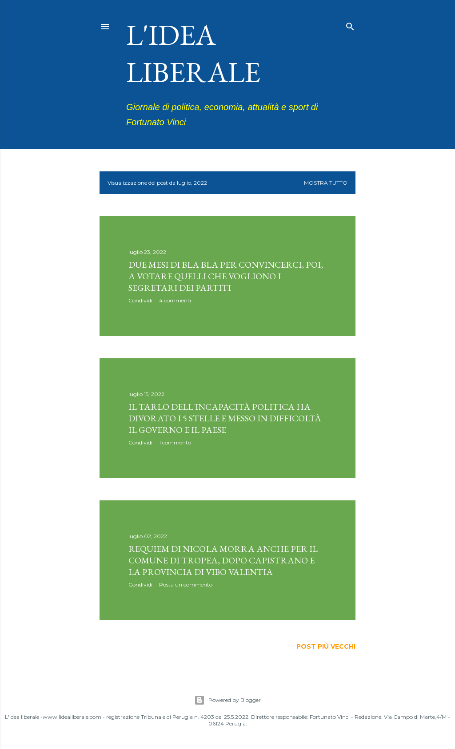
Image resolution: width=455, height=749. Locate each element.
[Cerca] (350, 24)
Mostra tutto (325, 182)
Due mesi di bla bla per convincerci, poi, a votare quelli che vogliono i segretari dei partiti (225, 276)
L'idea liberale (193, 53)
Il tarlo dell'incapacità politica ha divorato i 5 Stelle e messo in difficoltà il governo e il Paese (224, 418)
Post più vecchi (325, 646)
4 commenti (175, 300)
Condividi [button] (140, 300)
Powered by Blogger (227, 700)
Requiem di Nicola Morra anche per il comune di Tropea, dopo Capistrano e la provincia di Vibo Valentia (223, 560)
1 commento (175, 442)
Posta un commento (185, 584)
